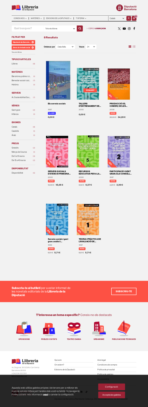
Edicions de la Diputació (64, 369)
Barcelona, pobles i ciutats (21, 76)
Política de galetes (105, 374)
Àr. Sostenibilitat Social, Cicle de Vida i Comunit (21, 97)
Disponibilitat (21, 172)
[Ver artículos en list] (134, 46)
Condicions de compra (107, 364)
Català (21, 126)
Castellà (21, 131)
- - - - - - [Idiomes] (117, 18)
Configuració (111, 386)
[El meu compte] (128, 18)
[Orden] (65, 47)
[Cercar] (80, 28)
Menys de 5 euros (21, 152)
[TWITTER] (119, 28)
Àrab (21, 135)
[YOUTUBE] (124, 28)
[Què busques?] (28, 28)
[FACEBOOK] (134, 28)
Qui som (58, 360)
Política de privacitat (106, 369)
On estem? (59, 364)
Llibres (21, 63)
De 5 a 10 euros (21, 156)
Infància (21, 114)
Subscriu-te (124, 291)
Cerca (96, 29)
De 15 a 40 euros (21, 160)
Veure (81, 47)
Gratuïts (21, 147)
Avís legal (101, 360)
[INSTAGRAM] (129, 28)
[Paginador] (91, 47)
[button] (134, 18)
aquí (45, 394)
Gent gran (21, 110)
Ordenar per (49, 47)
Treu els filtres (17, 52)
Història (21, 84)
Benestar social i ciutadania (21, 80)
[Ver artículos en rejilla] (130, 46)
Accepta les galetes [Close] (111, 394)
